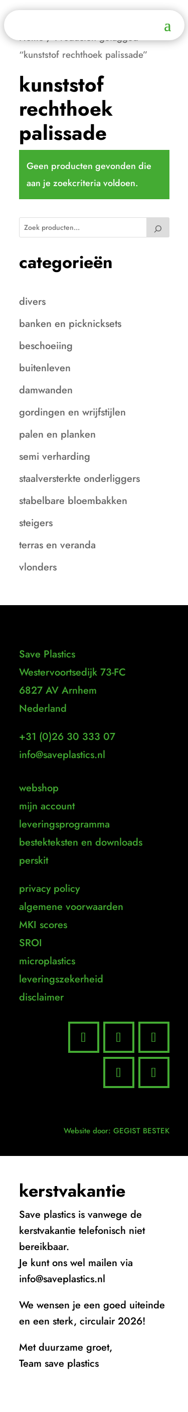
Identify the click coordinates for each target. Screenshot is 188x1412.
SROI (30, 943)
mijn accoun (45, 806)
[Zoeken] (157, 227)
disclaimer (41, 997)
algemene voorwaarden (71, 906)
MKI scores (43, 925)
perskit (33, 860)
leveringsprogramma (64, 824)
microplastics (47, 961)
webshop (39, 788)
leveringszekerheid (61, 979)
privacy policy (49, 888)
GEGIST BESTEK (141, 1130)
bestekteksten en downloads (80, 842)
